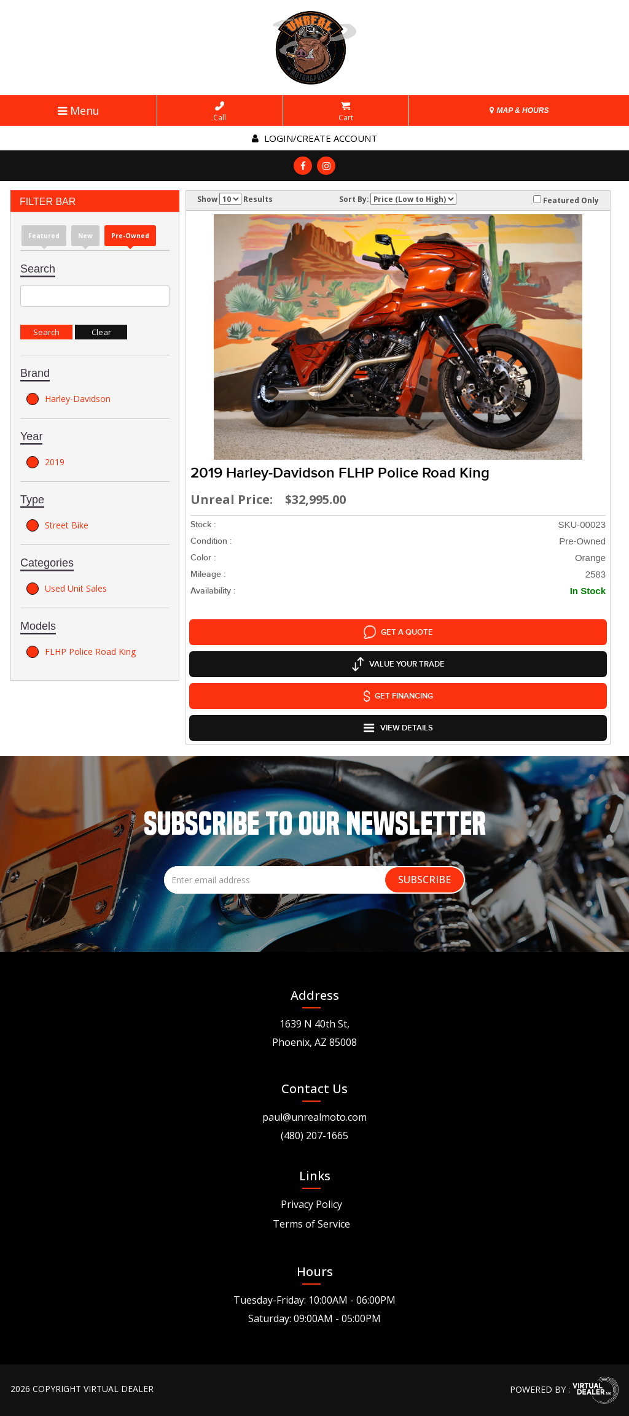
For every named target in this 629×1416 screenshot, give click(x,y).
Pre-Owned (130, 235)
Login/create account (314, 138)
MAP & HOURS (519, 110)
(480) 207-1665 (314, 1135)
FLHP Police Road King (81, 652)
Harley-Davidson (68, 399)
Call (219, 111)
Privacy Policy (311, 1204)
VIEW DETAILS (398, 728)
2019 (45, 462)
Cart (345, 111)
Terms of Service (311, 1224)
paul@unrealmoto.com (314, 1117)
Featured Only (566, 200)
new (85, 235)
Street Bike (57, 525)
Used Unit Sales (66, 588)
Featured (44, 235)
